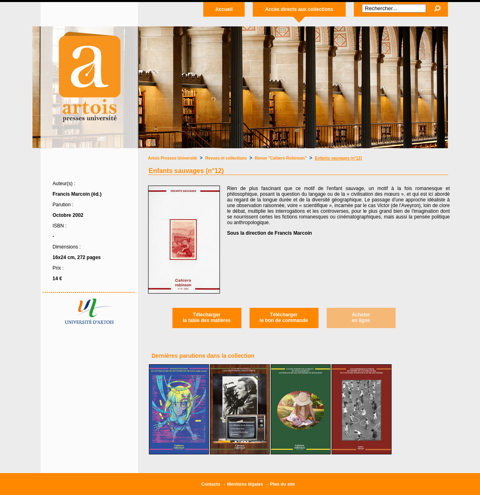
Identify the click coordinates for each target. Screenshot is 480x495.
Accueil (224, 9)
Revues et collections (226, 158)
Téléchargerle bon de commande (284, 317)
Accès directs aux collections (299, 9)
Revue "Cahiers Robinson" (281, 158)
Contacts (210, 484)
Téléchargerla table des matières (206, 317)
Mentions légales (245, 484)
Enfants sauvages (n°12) (338, 158)
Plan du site (282, 484)
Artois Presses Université (172, 158)
